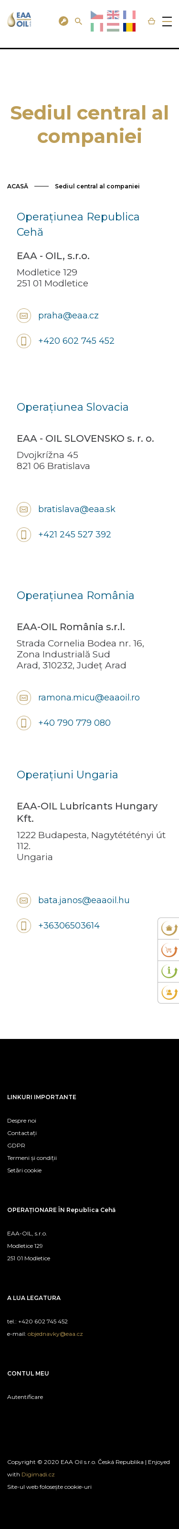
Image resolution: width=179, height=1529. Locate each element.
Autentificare (25, 1396)
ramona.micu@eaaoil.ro (89, 697)
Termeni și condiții (32, 1157)
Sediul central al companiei (97, 186)
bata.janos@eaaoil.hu (84, 900)
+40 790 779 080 (74, 723)
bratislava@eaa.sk (77, 509)
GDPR (16, 1145)
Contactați (22, 1132)
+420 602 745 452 (76, 341)
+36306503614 (69, 925)
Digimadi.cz (38, 1474)
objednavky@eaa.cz (55, 1333)
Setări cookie (24, 1170)
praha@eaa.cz (68, 315)
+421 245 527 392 (74, 534)
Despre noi (21, 1120)
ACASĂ (17, 186)
